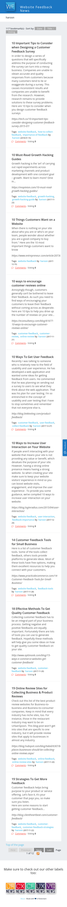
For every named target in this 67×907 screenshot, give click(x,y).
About (23, 899)
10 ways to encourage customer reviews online (28, 283)
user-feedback (47, 422)
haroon (16, 137)
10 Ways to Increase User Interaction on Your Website (31, 445)
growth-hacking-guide (23, 199)
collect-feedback (20, 425)
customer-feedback (28, 333)
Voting (11, 31)
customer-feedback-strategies (38, 827)
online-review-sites (22, 762)
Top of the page (15, 844)
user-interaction (46, 516)
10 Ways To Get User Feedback (33, 357)
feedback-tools (45, 588)
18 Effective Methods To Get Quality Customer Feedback (31, 611)
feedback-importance (23, 519)
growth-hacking (46, 196)
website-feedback (27, 131)
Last (49, 850)
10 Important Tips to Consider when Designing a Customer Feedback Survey (32, 47)
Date (39, 28)
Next (38, 850)
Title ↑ (50, 28)
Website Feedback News (36, 9)
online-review (27, 336)
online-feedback (46, 758)
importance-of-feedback (35, 134)
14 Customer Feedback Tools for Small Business (31, 542)
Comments (20, 141)
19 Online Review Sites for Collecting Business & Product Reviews (32, 692)
